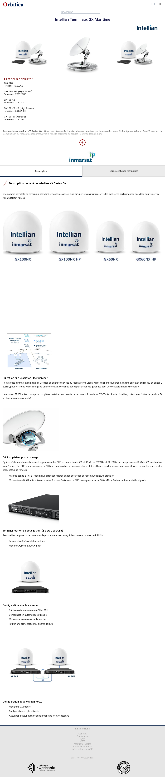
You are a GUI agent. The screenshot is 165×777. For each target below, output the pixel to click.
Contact (82, 733)
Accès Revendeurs (82, 746)
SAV (82, 739)
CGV (82, 741)
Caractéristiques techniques (124, 171)
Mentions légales (82, 744)
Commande (83, 736)
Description (41, 171)
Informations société (82, 749)
